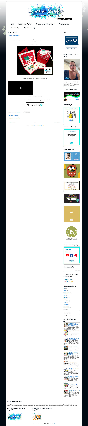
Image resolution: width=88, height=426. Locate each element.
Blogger (55, 423)
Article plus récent (12, 122)
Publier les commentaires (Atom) (38, 125)
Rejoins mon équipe (15, 28)
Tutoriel (65, 299)
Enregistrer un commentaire (15, 118)
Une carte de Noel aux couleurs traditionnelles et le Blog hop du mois (73, 324)
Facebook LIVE (66, 292)
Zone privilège (66, 300)
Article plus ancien (57, 122)
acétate (65, 302)
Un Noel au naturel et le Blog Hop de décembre (73, 377)
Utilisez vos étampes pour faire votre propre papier (73, 384)
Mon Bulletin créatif (29, 28)
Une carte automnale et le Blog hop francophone (73, 362)
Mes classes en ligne (64, 24)
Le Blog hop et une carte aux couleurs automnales (73, 339)
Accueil (12, 24)
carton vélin (66, 304)
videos (65, 309)
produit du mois (67, 307)
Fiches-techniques (67, 293)
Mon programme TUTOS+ (25, 24)
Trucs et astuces (67, 297)
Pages (65, 295)
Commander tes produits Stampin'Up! (45, 24)
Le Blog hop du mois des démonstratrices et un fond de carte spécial (74, 353)
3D (64, 288)
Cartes (65, 290)
